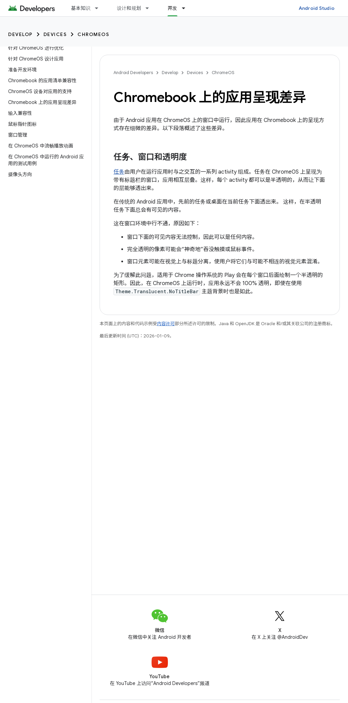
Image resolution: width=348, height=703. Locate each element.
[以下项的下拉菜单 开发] (186, 8)
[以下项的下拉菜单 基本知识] (99, 8)
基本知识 (80, 8)
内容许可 (166, 324)
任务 (119, 172)
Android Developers (133, 72)
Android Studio (317, 8)
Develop (20, 34)
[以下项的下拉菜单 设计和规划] (150, 8)
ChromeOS (93, 34)
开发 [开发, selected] (172, 8)
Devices (55, 34)
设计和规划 (129, 8)
